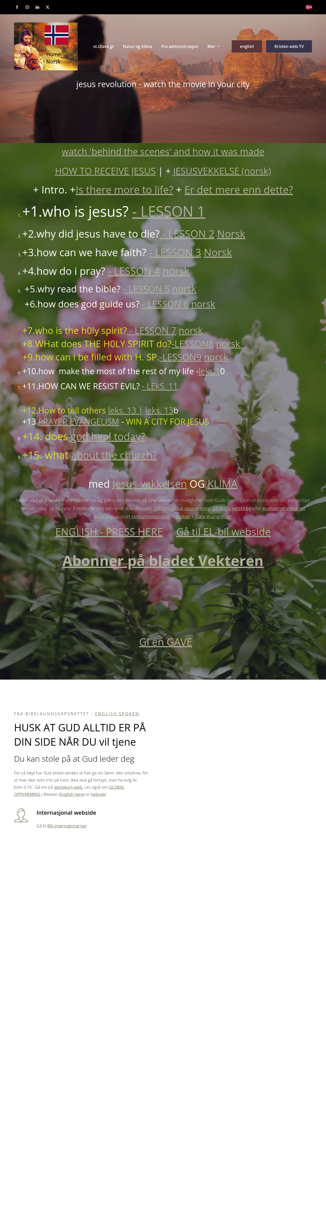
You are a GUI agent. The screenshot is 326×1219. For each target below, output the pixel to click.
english (247, 46)
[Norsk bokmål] (309, 7)
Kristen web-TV (289, 46)
